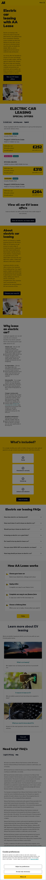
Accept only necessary (23, 871)
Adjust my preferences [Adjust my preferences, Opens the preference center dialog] (22, 866)
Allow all (23, 877)
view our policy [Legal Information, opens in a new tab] (34, 859)
